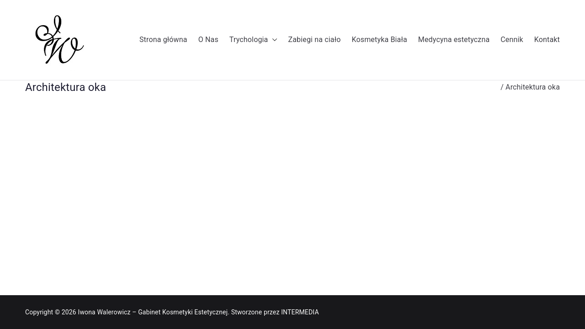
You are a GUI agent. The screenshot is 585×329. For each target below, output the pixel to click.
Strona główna (163, 39)
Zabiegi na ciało (314, 39)
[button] (272, 40)
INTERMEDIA (300, 312)
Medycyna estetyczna (453, 39)
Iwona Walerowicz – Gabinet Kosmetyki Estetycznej (153, 312)
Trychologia (253, 40)
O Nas (208, 39)
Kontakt (547, 39)
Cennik (511, 39)
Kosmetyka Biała (379, 39)
